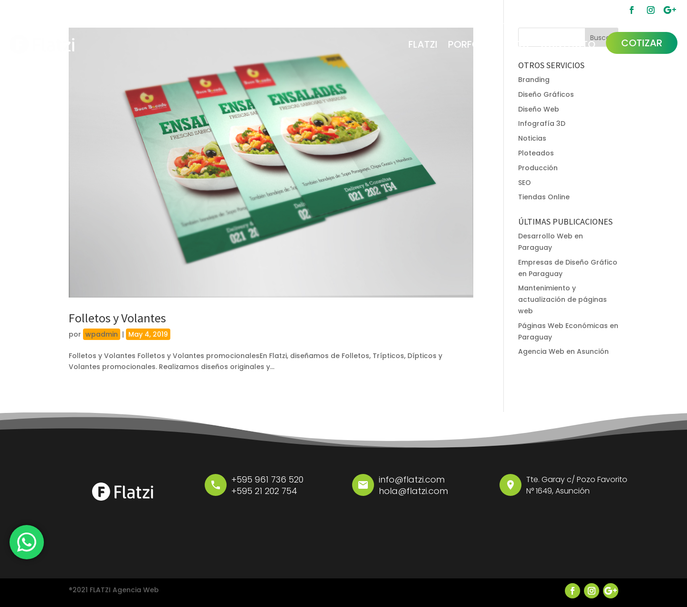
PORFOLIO (471, 44)
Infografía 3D (541, 123)
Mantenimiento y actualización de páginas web (562, 299)
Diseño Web (538, 109)
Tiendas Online (544, 197)
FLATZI (422, 44)
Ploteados (536, 153)
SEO (524, 182)
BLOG (517, 44)
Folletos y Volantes (117, 318)
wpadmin (101, 334)
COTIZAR (641, 43)
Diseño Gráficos (546, 94)
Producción (538, 168)
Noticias (532, 138)
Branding (534, 79)
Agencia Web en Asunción (563, 351)
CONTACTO (567, 44)
